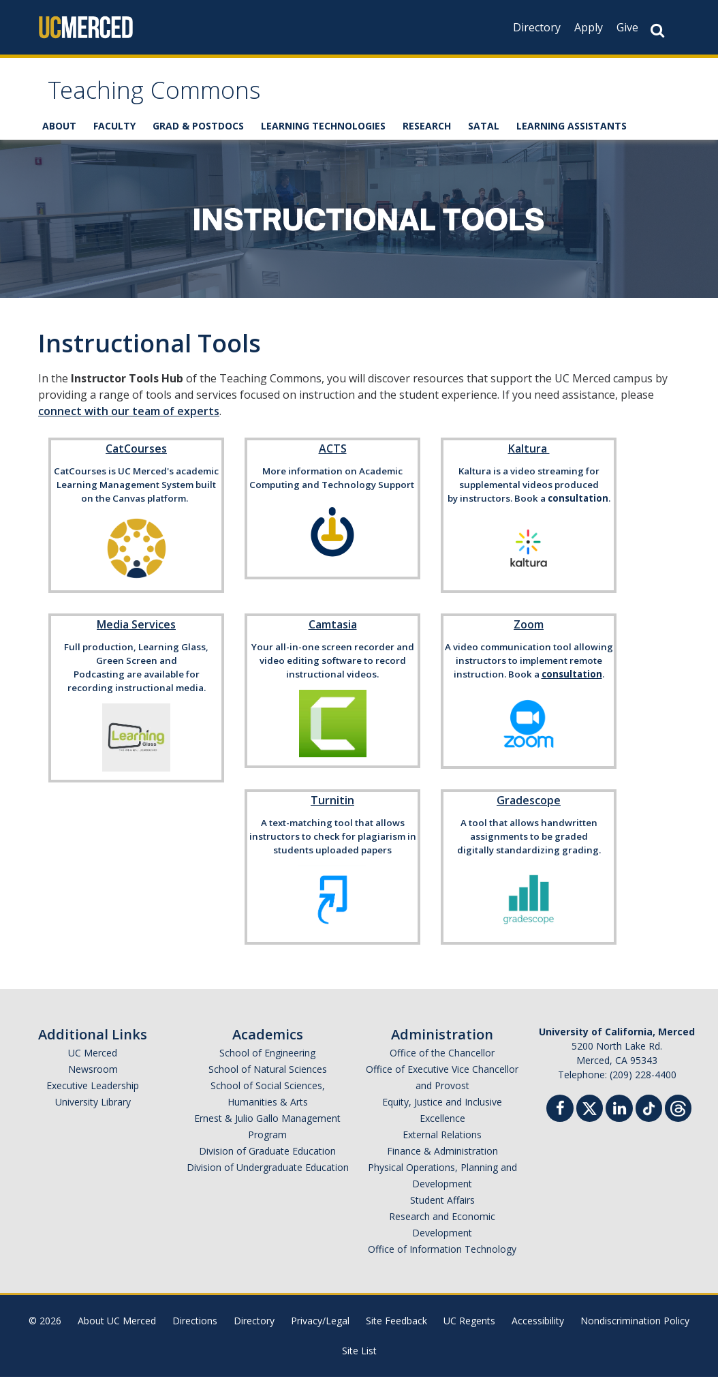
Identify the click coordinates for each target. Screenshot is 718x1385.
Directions (194, 1328)
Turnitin (332, 808)
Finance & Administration (442, 1159)
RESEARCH (427, 134)
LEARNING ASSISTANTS (571, 134)
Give (627, 27)
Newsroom (93, 1077)
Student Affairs (442, 1208)
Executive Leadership (92, 1093)
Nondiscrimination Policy (634, 1328)
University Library (93, 1110)
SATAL (483, 134)
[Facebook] (560, 1118)
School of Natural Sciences (267, 1077)
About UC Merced (117, 1328)
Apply (588, 27)
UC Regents (469, 1328)
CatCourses (136, 456)
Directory (537, 27)
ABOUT (59, 134)
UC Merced (92, 1060)
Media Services (136, 632)
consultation (578, 506)
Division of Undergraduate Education (268, 1175)
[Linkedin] (619, 1118)
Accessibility (538, 1328)
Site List (359, 1358)
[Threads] (678, 1114)
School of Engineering (267, 1060)
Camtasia (333, 632)
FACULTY (114, 134)
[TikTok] (649, 1114)
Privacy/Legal (320, 1328)
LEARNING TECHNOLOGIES (323, 134)
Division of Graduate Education (267, 1159)
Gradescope (529, 808)
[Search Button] (657, 30)
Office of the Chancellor (442, 1060)
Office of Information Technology (442, 1257)
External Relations (442, 1142)
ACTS (333, 456)
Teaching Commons (175, 98)
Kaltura (529, 456)
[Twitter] (589, 1114)
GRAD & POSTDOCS (198, 134)
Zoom (529, 632)
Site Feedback (396, 1328)
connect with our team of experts (128, 419)
